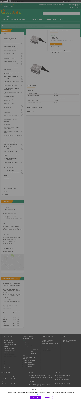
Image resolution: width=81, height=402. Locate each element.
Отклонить (48, 397)
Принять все (35, 397)
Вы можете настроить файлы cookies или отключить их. (40, 394)
